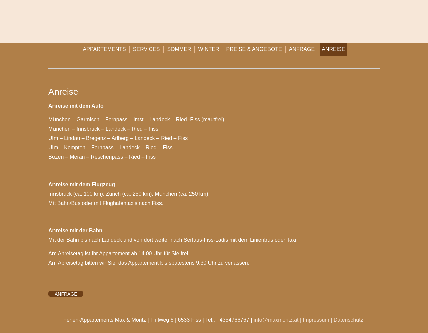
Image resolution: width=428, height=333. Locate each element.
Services (146, 49)
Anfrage (302, 49)
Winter (208, 49)
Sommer (179, 49)
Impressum (316, 320)
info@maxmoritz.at (276, 320)
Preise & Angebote (254, 49)
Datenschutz (348, 320)
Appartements (104, 49)
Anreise (333, 49)
